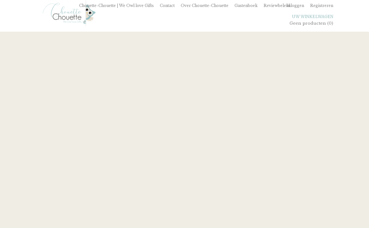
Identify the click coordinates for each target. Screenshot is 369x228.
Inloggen (295, 5)
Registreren (321, 5)
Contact (167, 5)
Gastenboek (246, 5)
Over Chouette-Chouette (204, 5)
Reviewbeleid (277, 5)
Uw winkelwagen (312, 16)
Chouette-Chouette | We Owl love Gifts (116, 5)
